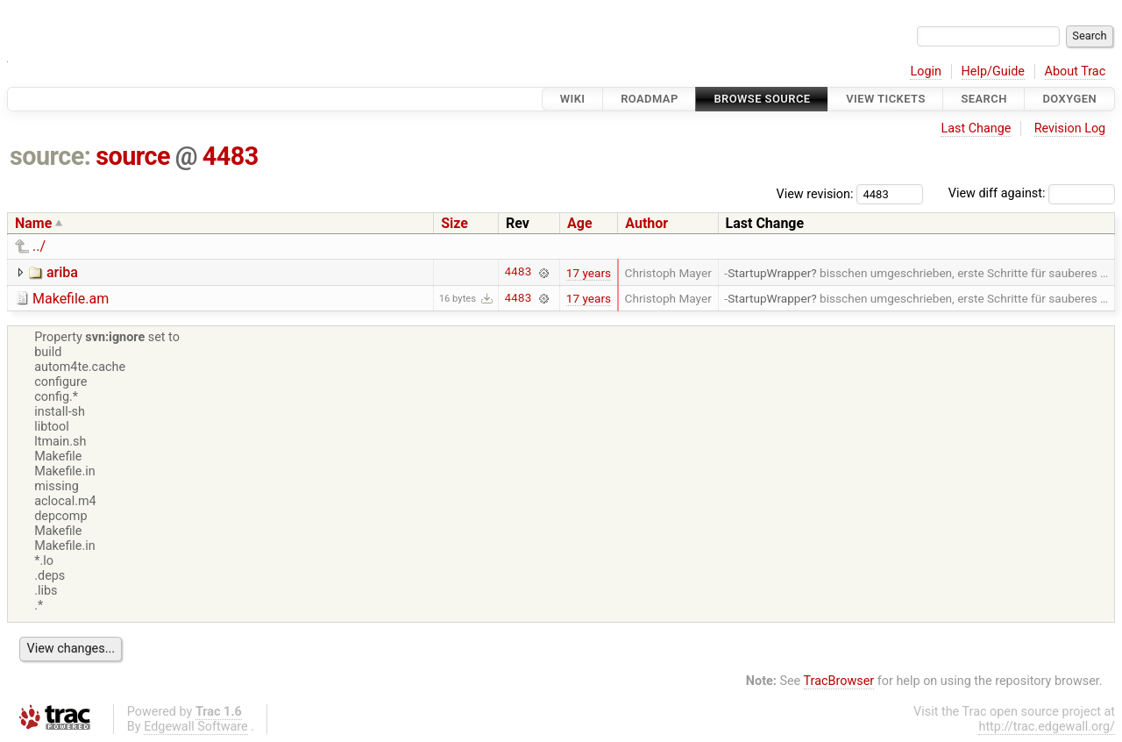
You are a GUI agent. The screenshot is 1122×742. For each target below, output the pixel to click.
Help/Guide (993, 71)
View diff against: (1031, 193)
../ (39, 246)
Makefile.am (70, 298)
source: (50, 156)
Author (646, 223)
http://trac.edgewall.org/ (1046, 726)
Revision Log (1070, 128)
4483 (230, 156)
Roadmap (649, 98)
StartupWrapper (769, 273)
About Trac (1075, 71)
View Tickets (885, 98)
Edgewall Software (196, 726)
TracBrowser (839, 681)
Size (454, 223)
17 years (588, 273)
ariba (62, 272)
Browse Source (762, 98)
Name (33, 223)
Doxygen (1069, 98)
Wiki (573, 98)
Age (580, 223)
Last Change (976, 128)
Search (983, 98)
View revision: (815, 193)
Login (925, 71)
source (133, 156)
